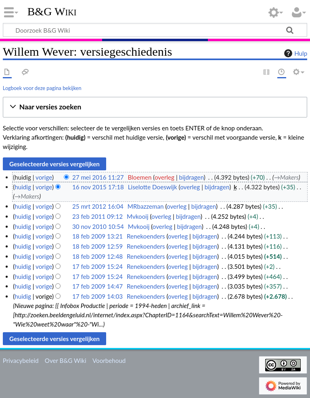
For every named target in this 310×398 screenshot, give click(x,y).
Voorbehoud (109, 360)
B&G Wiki (52, 11)
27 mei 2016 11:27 (98, 177)
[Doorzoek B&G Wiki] (155, 29)
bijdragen (191, 177)
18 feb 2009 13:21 (97, 236)
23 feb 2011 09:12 (97, 216)
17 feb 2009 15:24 (97, 266)
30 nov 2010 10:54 (98, 226)
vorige (44, 177)
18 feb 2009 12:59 (97, 246)
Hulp (294, 53)
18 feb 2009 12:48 (97, 256)
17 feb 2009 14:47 (97, 286)
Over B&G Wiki (65, 360)
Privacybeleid (21, 360)
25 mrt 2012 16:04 (98, 206)
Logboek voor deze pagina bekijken (42, 88)
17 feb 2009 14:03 (97, 296)
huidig (23, 187)
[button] (155, 107)
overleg (164, 177)
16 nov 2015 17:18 (98, 187)
